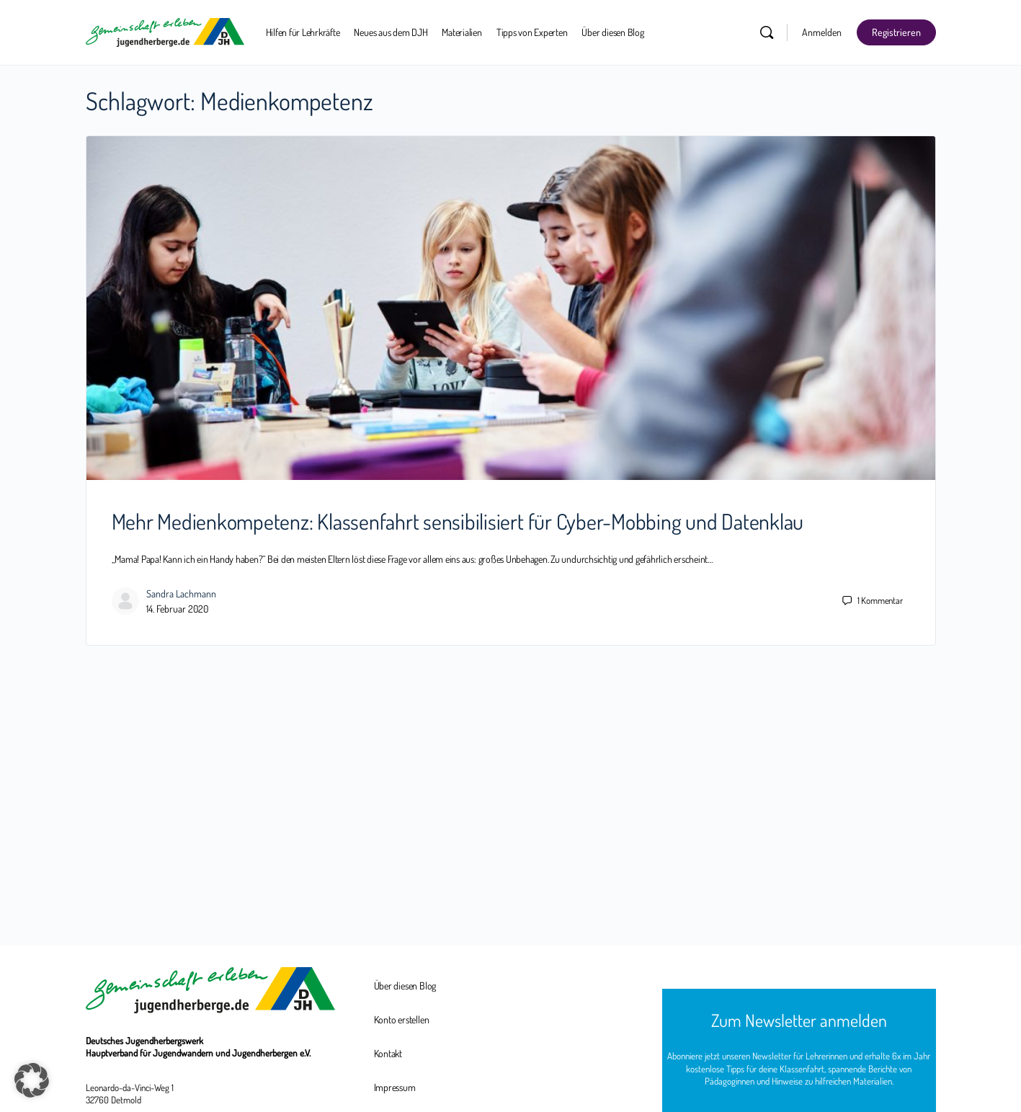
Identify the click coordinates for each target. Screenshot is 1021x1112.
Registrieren (896, 32)
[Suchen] (766, 32)
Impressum (395, 1087)
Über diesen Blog (405, 985)
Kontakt (388, 1053)
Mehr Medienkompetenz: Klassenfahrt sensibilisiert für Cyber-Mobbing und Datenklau (458, 521)
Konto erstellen (401, 1019)
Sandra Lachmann (181, 593)
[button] (31, 1080)
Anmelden (822, 32)
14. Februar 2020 (177, 608)
